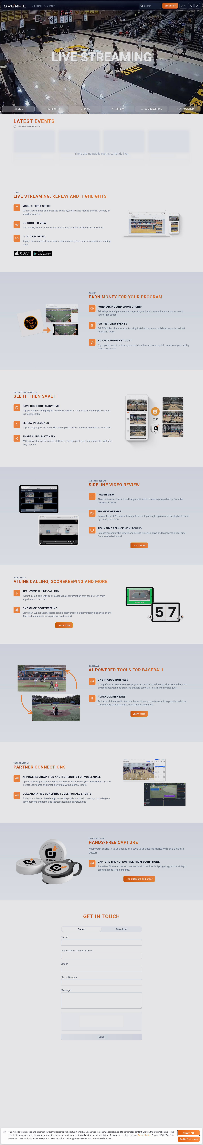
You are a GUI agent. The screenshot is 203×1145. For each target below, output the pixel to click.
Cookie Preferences (188, 1139)
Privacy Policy (144, 1135)
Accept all (188, 1132)
